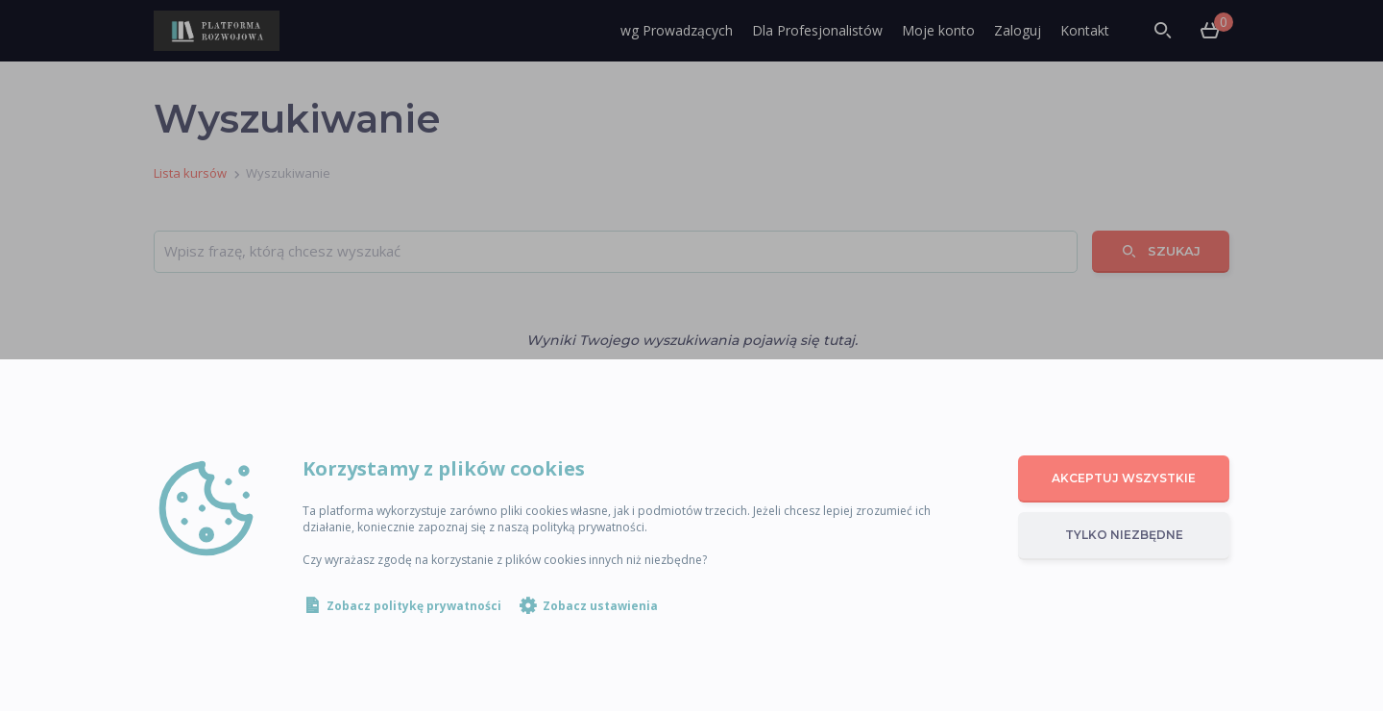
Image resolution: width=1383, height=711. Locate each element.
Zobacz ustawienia (600, 606)
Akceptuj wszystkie (1124, 478)
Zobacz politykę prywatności (414, 606)
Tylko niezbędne (1124, 534)
